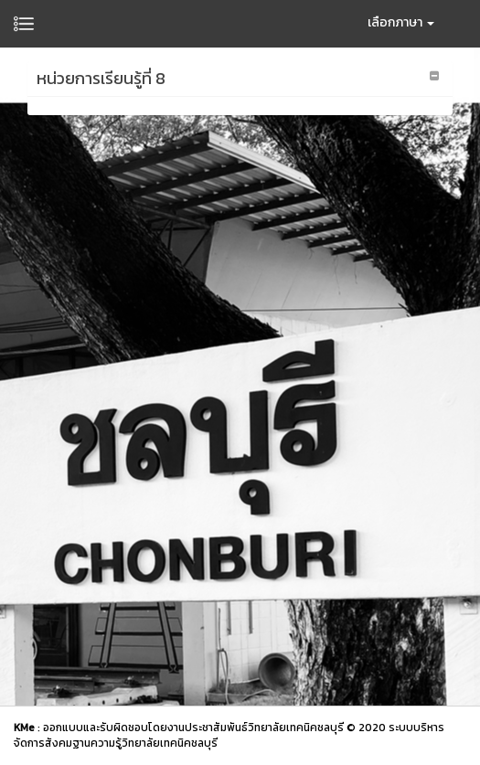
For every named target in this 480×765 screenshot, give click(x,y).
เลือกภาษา (401, 22)
